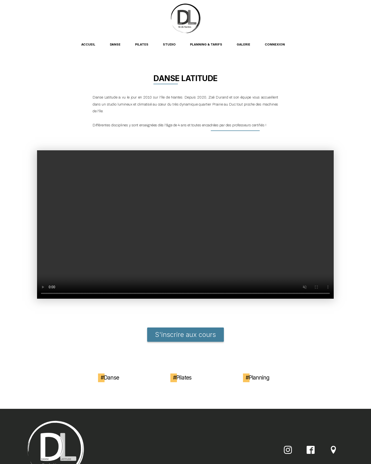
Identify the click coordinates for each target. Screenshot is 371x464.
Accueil (88, 44)
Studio (169, 44)
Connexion (275, 44)
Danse (115, 44)
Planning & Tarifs (206, 44)
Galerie (243, 44)
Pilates (141, 44)
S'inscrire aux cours (185, 335)
